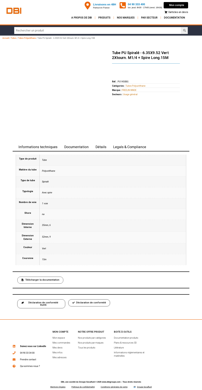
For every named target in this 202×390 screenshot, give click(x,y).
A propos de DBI (81, 17)
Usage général (130, 94)
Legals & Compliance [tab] (129, 147)
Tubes (13, 38)
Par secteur (149, 17)
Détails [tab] (100, 147)
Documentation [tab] (76, 147)
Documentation (174, 17)
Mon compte (176, 5)
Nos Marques (126, 17)
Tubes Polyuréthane (27, 38)
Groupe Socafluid (87, 382)
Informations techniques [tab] (37, 147)
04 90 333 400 (136, 4)
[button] (40, 280)
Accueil (5, 38)
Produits (104, 17)
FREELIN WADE (129, 90)
